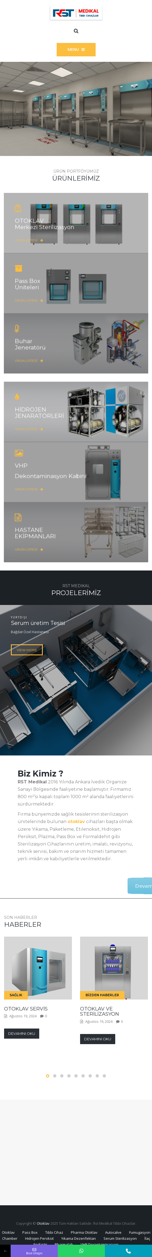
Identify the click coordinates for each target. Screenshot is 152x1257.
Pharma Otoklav (84, 1232)
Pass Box (30, 1232)
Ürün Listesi (47, 233)
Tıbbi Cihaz (54, 1232)
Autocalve (113, 1232)
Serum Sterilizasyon (120, 1238)
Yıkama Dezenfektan (78, 1238)
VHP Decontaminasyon (99, 1244)
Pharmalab (64, 1244)
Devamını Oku (21, 1033)
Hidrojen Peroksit (39, 1238)
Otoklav (43, 1223)
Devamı (86, 886)
